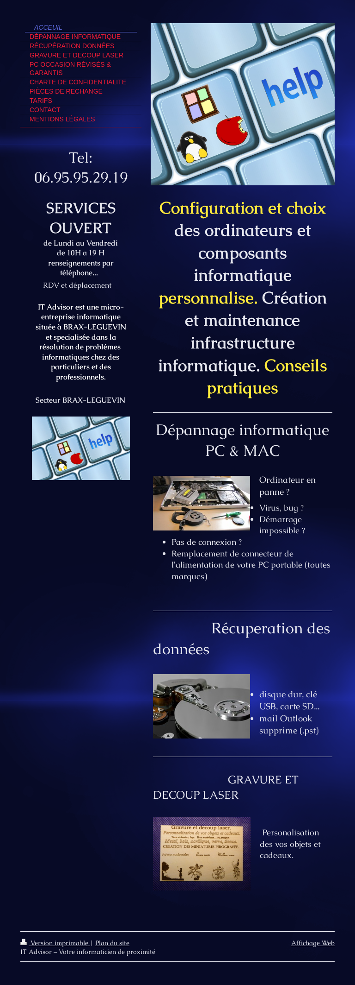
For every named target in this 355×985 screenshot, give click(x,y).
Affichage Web (313, 943)
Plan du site (112, 943)
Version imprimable (55, 943)
